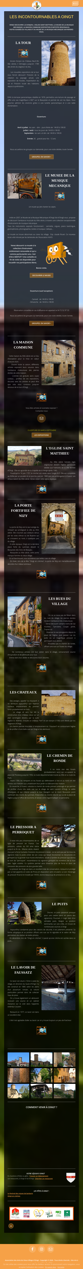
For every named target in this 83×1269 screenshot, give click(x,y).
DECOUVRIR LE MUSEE (41, 275)
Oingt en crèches (14, 1196)
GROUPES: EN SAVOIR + (41, 157)
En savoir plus (50, 1267)
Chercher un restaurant (44, 1179)
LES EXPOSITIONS (41, 435)
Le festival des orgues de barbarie (20, 1193)
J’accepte (60, 1267)
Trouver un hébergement (38, 1176)
